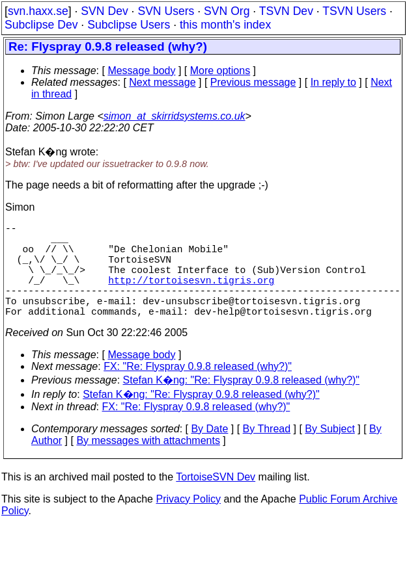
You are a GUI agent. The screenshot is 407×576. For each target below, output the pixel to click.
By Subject (329, 452)
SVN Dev (104, 11)
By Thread (267, 452)
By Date (209, 452)
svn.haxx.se (38, 11)
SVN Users (165, 11)
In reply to (333, 82)
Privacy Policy (188, 522)
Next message (162, 82)
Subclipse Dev (41, 24)
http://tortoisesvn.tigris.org (191, 295)
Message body (141, 70)
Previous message (253, 82)
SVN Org (226, 11)
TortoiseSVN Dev (215, 500)
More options (220, 70)
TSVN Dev (286, 11)
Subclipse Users (128, 24)
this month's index (225, 24)
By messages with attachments (148, 463)
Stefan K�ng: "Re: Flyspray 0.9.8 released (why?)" (241, 403)
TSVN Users (354, 11)
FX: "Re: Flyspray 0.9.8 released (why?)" (198, 389)
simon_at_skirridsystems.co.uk (175, 116)
